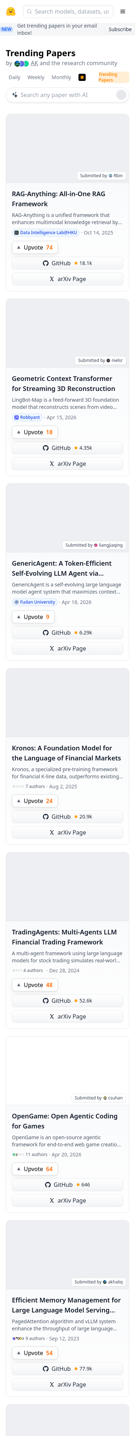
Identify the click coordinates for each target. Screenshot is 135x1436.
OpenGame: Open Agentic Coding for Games (65, 1121)
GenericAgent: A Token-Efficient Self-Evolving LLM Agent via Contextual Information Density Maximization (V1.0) (62, 568)
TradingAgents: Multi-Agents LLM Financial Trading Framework (64, 937)
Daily (14, 77)
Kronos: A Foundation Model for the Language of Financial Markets (66, 753)
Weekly (35, 77)
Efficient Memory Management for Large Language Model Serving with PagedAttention (66, 1305)
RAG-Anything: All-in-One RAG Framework (58, 198)
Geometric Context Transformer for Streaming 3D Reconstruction (63, 383)
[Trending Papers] (82, 77)
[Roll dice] (121, 95)
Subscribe (120, 29)
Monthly (61, 77)
